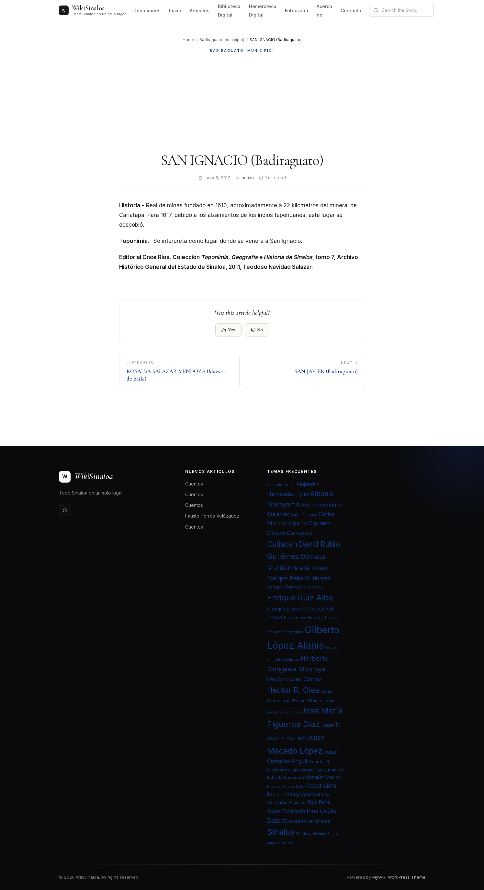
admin (248, 177)
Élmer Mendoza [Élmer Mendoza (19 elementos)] (280, 843)
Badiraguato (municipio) (221, 39)
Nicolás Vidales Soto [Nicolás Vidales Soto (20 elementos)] (286, 786)
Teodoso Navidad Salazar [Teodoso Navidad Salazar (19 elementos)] (318, 834)
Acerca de (324, 10)
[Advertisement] (242, 102)
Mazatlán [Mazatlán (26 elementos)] (314, 777)
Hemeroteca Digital (262, 10)
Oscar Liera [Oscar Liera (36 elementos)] (321, 785)
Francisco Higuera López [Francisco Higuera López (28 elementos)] (311, 618)
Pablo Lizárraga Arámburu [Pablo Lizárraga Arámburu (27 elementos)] (295, 794)
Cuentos (194, 483)
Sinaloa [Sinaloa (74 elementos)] (281, 832)
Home (188, 39)
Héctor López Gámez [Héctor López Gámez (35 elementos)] (294, 679)
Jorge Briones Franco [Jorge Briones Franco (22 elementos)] (301, 700)
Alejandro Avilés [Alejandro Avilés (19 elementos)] (281, 485)
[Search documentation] (405, 10)
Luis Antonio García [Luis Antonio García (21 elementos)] (309, 770)
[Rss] (65, 510)
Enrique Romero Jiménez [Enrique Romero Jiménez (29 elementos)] (295, 587)
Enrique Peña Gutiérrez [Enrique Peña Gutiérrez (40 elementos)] (299, 578)
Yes (228, 329)
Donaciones (147, 10)
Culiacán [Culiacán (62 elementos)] (282, 544)
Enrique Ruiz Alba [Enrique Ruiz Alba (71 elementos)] (300, 597)
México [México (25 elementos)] (333, 777)
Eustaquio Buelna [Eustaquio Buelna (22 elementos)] (283, 609)
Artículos (199, 10)
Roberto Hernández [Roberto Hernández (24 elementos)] (310, 821)
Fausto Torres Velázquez (212, 516)
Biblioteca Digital (229, 10)
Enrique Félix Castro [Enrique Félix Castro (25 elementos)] (308, 568)
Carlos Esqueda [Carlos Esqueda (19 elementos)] (303, 515)
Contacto (351, 10)
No (257, 329)
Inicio (175, 10)
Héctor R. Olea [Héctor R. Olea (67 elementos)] (293, 690)
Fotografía (296, 10)
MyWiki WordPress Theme (398, 877)
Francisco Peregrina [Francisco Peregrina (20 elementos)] (285, 632)
